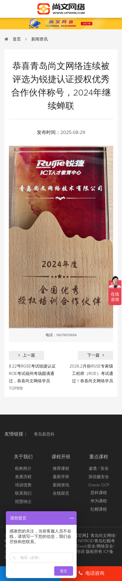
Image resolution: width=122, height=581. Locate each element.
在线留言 (61, 493)
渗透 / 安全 (99, 469)
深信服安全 (98, 477)
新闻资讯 (39, 39)
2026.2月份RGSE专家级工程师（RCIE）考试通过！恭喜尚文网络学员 (91, 373)
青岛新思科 (44, 434)
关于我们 (23, 456)
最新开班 (61, 477)
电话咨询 (91, 573)
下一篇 (95, 355)
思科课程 (98, 493)
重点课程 (98, 456)
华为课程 (98, 501)
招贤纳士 (23, 502)
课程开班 (61, 456)
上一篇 (26, 355)
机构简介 (23, 469)
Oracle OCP (98, 485)
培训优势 (23, 485)
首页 (17, 39)
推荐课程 (61, 469)
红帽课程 (98, 509)
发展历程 (23, 477)
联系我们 (23, 493)
